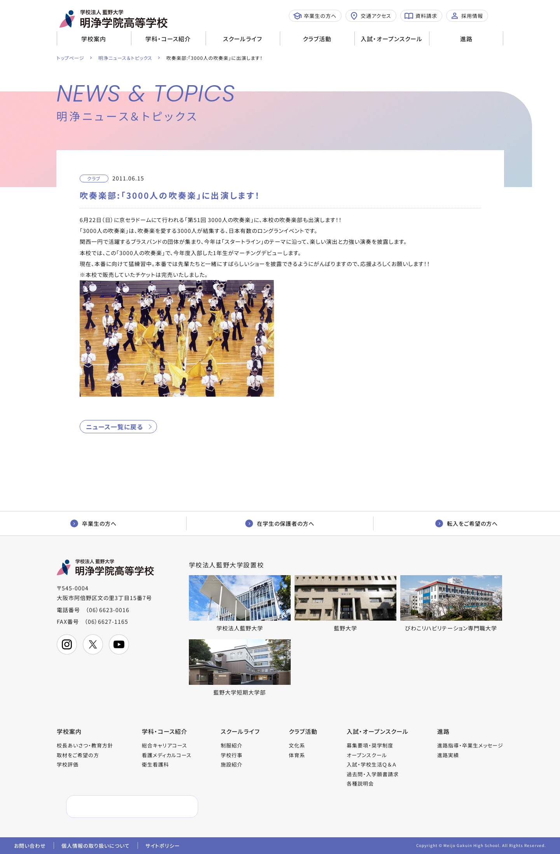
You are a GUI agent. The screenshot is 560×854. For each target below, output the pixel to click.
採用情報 (466, 16)
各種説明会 (360, 783)
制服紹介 (231, 745)
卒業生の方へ (315, 16)
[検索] (113, 806)
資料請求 (421, 16)
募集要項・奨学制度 (370, 745)
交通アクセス (370, 16)
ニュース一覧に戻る (114, 426)
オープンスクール (367, 755)
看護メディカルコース (167, 755)
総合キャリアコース (164, 745)
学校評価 (68, 764)
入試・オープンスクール (391, 39)
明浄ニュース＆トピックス (125, 57)
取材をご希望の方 (78, 755)
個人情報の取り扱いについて (95, 845)
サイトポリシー (162, 845)
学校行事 (231, 755)
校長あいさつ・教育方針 (85, 745)
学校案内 (93, 39)
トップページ (70, 57)
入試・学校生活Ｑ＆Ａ (371, 764)
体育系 (297, 755)
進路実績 (448, 755)
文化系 (297, 745)
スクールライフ (242, 39)
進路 (466, 39)
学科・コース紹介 (168, 39)
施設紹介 (231, 764)
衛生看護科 (155, 764)
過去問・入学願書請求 (373, 774)
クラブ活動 (317, 39)
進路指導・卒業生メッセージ (470, 745)
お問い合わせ (30, 845)
